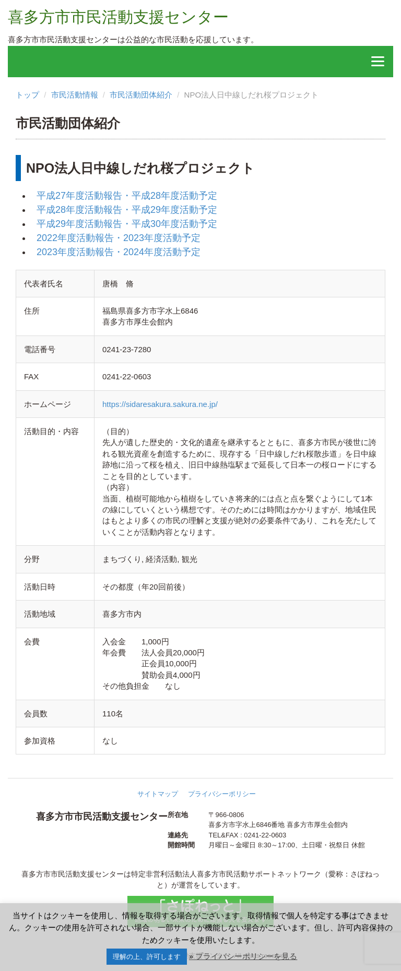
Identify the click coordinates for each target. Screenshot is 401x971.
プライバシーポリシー (222, 794)
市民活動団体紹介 (141, 94)
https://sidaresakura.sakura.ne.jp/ (160, 404)
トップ (27, 94)
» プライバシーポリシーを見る (243, 956)
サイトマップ (157, 794)
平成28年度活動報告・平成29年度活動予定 (127, 210)
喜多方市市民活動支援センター (118, 17)
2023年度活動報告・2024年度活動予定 (118, 252)
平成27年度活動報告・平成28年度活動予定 (127, 195)
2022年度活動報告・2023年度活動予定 (118, 238)
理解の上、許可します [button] (147, 957)
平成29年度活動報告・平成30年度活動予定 (127, 224)
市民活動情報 (74, 94)
